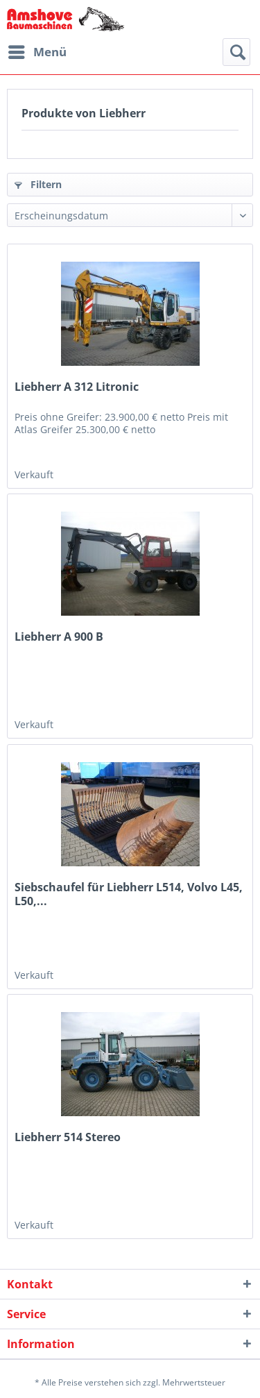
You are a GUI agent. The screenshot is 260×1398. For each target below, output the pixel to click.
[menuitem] (36, 52)
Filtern (38, 184)
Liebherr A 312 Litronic (77, 387)
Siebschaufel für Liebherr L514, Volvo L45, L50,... (129, 894)
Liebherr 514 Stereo (68, 1137)
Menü (37, 50)
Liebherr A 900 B (59, 637)
